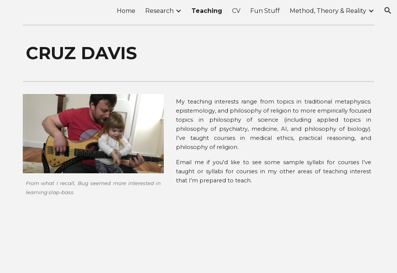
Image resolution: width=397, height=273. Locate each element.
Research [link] (159, 10)
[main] (198, 53)
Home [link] (126, 10)
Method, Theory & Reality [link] (328, 10)
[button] (388, 11)
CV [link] (236, 10)
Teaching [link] (206, 10)
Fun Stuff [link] (265, 10)
